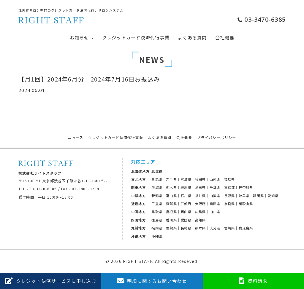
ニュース (75, 137)
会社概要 (225, 37)
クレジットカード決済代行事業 (136, 37)
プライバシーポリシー (216, 137)
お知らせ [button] (82, 37)
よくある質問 (192, 37)
